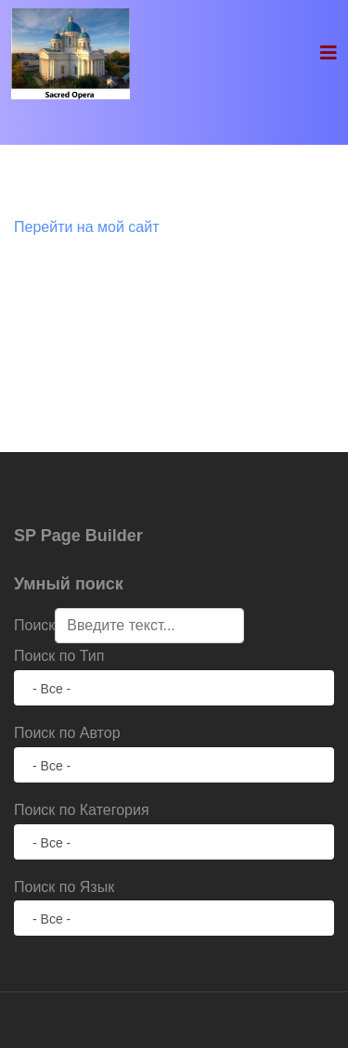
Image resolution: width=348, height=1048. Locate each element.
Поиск (34, 625)
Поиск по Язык (64, 887)
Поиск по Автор (67, 733)
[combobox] (149, 625)
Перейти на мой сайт (86, 227)
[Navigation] (328, 53)
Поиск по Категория (81, 810)
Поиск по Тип (59, 656)
